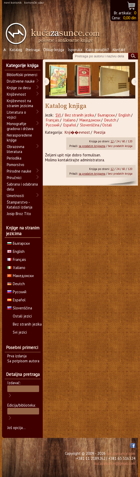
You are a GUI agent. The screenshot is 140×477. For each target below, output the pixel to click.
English (124, 115)
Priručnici (14, 177)
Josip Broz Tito (19, 213)
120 (130, 141)
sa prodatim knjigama (92, 146)
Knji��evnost (77, 132)
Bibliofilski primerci (22, 74)
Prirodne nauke (19, 171)
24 (117, 141)
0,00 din (129, 17)
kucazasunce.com (121, 453)
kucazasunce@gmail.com (114, 463)
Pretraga (33, 49)
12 (112, 141)
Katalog (16, 49)
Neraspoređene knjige (19, 138)
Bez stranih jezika (79, 115)
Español (69, 125)
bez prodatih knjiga (120, 146)
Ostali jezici (22, 316)
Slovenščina (89, 125)
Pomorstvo (15, 164)
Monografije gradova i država (20, 126)
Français (52, 120)
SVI (58, 115)
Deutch (110, 120)
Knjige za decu (19, 87)
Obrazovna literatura (15, 149)
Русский (52, 125)
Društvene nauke (21, 81)
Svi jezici (20, 332)
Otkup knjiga (53, 49)
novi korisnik (13, 2)
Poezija (99, 132)
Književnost (16, 94)
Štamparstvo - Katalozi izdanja (19, 205)
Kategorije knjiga (22, 65)
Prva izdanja (17, 355)
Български (106, 115)
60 (123, 141)
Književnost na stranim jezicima (20, 103)
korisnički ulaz (34, 2)
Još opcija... (16, 427)
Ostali (107, 125)
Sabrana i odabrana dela (22, 187)
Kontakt (119, 49)
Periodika (14, 158)
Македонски (90, 120)
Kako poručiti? (97, 49)
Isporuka (75, 49)
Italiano (69, 120)
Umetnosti (15, 195)
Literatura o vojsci (16, 115)
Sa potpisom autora (23, 360)
